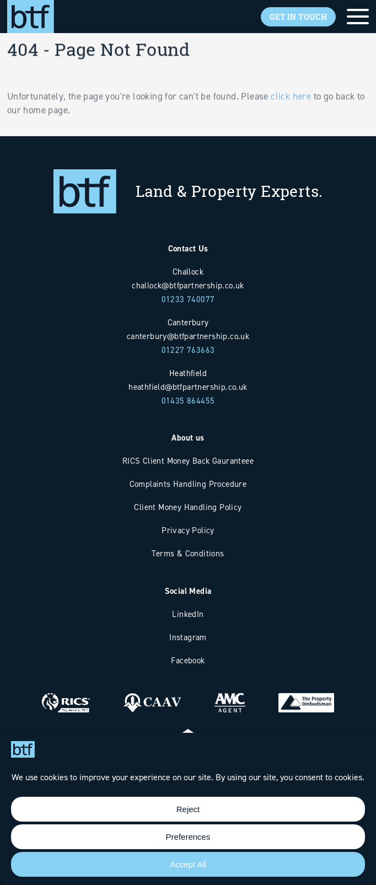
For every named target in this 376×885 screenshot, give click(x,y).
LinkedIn (187, 614)
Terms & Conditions (188, 553)
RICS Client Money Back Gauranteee (188, 460)
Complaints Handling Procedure (188, 484)
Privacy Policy (188, 530)
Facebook (188, 660)
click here (291, 111)
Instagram (188, 637)
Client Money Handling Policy (187, 507)
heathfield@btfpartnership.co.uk (187, 387)
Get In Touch (298, 17)
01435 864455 (188, 400)
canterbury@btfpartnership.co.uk (188, 336)
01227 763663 (188, 350)
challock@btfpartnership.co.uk (188, 285)
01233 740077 (188, 299)
